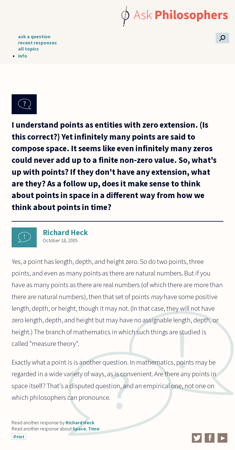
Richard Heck (65, 232)
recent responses (37, 42)
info (22, 56)
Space (79, 429)
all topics (28, 49)
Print (18, 436)
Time (93, 429)
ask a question (34, 36)
